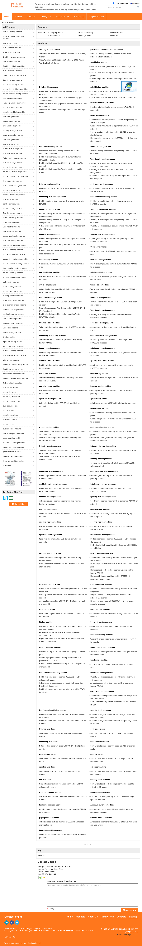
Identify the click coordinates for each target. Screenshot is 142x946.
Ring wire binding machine (13, 323)
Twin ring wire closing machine (14, 158)
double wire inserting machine (14, 236)
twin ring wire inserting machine (14, 245)
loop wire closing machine (12, 181)
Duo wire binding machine (12, 126)
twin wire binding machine (12, 71)
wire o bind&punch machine (13, 433)
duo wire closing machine (12, 209)
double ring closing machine (13, 167)
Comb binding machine (11, 121)
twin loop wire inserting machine (15, 268)
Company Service (116, 33)
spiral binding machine (11, 52)
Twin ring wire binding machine (14, 75)
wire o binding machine (11, 62)
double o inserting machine (13, 273)
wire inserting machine (11, 227)
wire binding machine (11, 43)
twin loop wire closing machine (14, 186)
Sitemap (133, 917)
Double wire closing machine (13, 149)
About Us (31, 17)
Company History (86, 33)
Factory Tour (45, 17)
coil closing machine (10, 199)
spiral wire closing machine (13, 218)
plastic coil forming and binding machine (14, 37)
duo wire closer (8, 424)
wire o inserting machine (12, 231)
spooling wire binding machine (14, 112)
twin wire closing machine (12, 153)
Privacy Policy (10, 928)
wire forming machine (11, 360)
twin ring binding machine (12, 80)
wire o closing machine (11, 144)
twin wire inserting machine (13, 241)
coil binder (7, 466)
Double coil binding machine (13, 369)
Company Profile (56, 33)
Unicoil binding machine (12, 332)
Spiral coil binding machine (13, 342)
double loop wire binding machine (15, 94)
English (136, 3)
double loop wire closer (11, 401)
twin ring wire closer (10, 388)
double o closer (8, 411)
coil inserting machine (11, 282)
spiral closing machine (11, 222)
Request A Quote (96, 17)
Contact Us (79, 17)
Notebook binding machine (13, 351)
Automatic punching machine (14, 447)
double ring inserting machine (14, 254)
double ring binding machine (13, 85)
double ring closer (9, 392)
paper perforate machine (12, 452)
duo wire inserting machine (13, 291)
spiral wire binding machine (13, 135)
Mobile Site (10, 937)
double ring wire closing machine (15, 172)
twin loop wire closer (10, 406)
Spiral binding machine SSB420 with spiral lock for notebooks (113, 97)
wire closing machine (11, 140)
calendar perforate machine (13, 456)
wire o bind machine (10, 328)
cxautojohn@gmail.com (127, 934)
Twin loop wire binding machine (14, 103)
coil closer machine (10, 420)
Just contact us (34, 943)
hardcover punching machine (14, 443)
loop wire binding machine (12, 98)
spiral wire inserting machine (13, 300)
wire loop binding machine (12, 319)
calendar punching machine (13, 310)
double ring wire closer (11, 397)
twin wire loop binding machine (14, 355)
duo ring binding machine (12, 130)
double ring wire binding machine (15, 89)
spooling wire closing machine (14, 195)
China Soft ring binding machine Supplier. (35, 928)
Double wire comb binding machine (16, 365)
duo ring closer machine (12, 429)
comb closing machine (11, 204)
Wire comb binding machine (13, 346)
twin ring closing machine (12, 163)
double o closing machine (12, 190)
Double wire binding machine (14, 66)
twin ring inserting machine (13, 250)
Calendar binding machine (12, 383)
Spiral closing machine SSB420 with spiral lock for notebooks (112, 403)
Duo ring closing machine (12, 213)
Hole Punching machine (12, 48)
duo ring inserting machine (13, 296)
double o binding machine (12, 108)
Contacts (121, 917)
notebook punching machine (13, 314)
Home (6, 17)
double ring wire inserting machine (15, 259)
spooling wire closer (10, 415)
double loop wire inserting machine (16, 264)
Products (18, 17)
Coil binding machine (11, 117)
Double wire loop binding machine (15, 378)
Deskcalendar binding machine (14, 305)
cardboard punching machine (14, 374)
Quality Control (62, 17)
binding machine (9, 337)
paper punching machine (12, 438)
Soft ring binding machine (12, 32)
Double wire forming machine (14, 57)
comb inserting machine (12, 287)
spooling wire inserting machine (14, 277)
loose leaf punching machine (13, 461)
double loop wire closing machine (15, 176)
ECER (90, 930)
